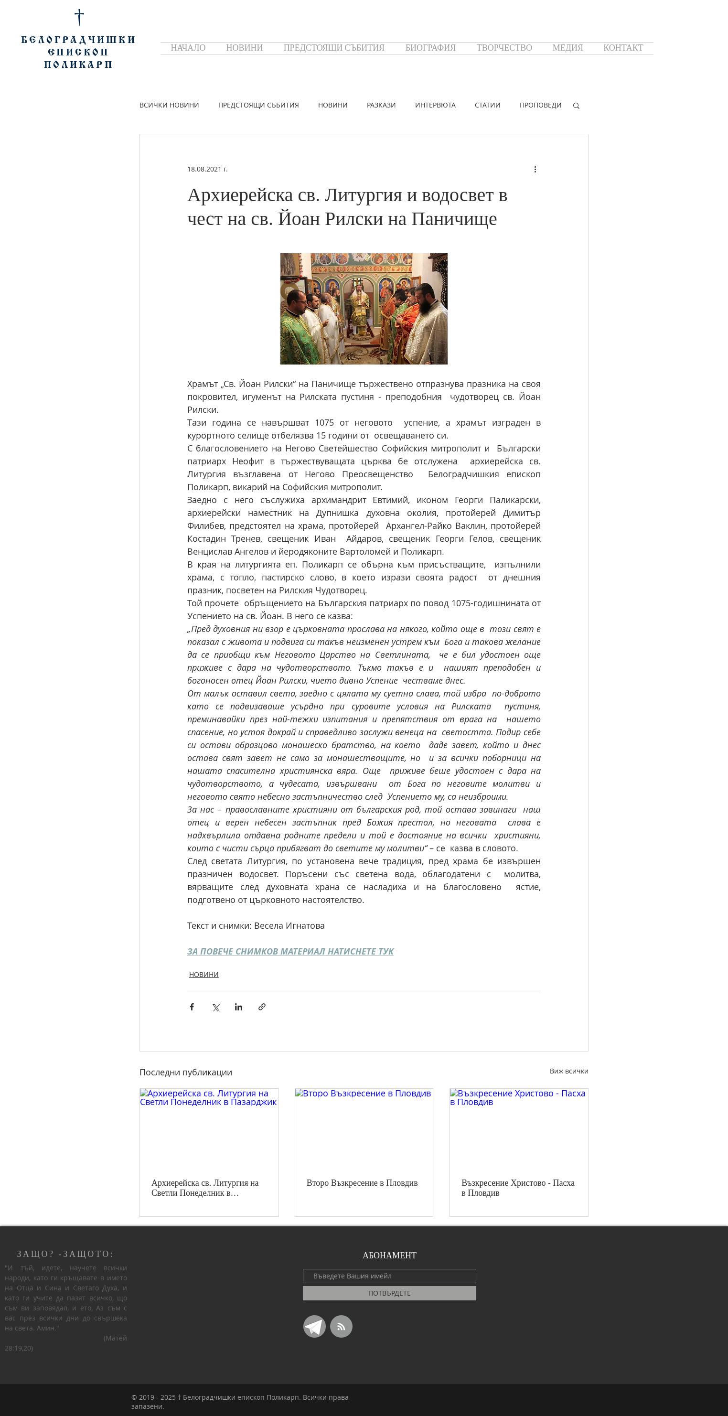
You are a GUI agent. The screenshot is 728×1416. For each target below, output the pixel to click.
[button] (576, 105)
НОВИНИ (333, 104)
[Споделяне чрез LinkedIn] (238, 1006)
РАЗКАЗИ (381, 104)
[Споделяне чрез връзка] (262, 1006)
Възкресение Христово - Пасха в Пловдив (518, 1188)
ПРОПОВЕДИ (541, 104)
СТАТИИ (488, 104)
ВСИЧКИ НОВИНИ (169, 104)
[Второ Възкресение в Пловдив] (364, 1127)
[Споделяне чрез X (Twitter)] (215, 1006)
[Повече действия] (535, 168)
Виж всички (569, 1070)
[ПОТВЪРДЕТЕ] (389, 1293)
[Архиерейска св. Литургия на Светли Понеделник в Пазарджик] (209, 1127)
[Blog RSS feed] (341, 1327)
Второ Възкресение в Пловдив (362, 1183)
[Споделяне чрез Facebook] (191, 1006)
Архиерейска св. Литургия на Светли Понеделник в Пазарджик (205, 1188)
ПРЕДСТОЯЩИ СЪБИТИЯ (258, 104)
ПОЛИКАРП (79, 65)
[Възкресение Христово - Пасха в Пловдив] (519, 1127)
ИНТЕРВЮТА (435, 104)
